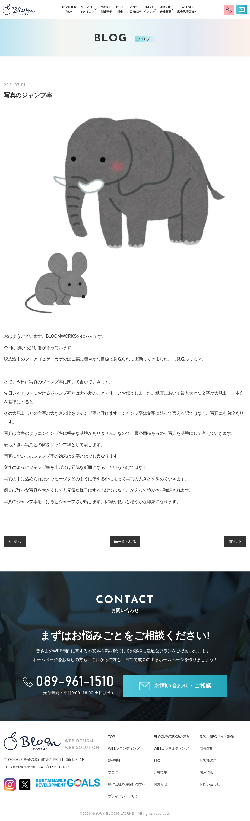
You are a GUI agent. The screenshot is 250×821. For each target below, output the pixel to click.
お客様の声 (208, 760)
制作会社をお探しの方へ (126, 784)
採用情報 (206, 772)
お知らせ (160, 784)
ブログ (113, 772)
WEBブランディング (124, 748)
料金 (157, 760)
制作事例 (115, 760)
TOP (111, 737)
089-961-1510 (24, 767)
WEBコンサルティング (171, 748)
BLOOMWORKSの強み (171, 737)
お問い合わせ (210, 784)
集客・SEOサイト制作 (217, 737)
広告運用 (206, 748)
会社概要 (160, 772)
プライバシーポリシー (125, 796)
